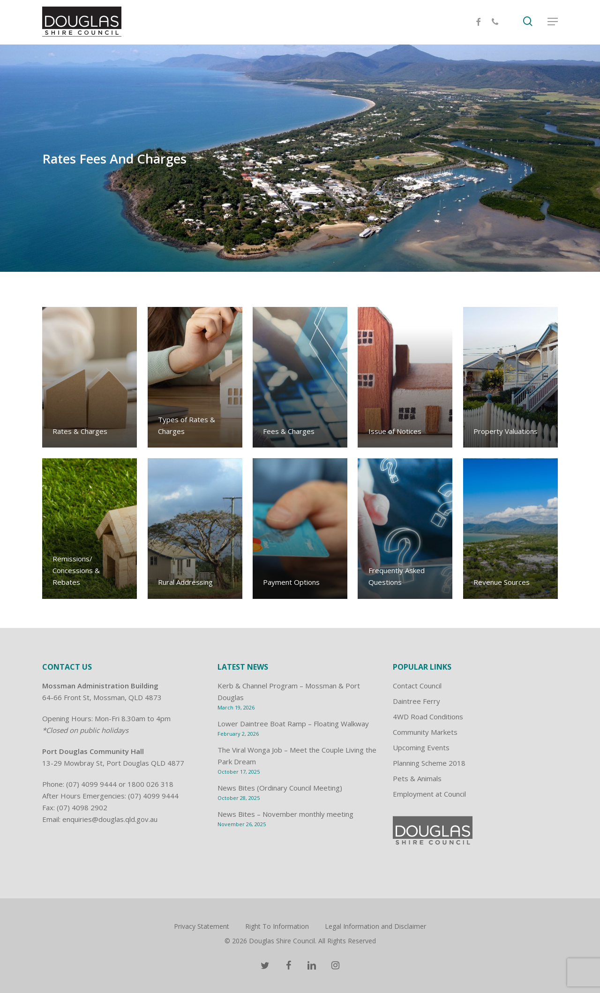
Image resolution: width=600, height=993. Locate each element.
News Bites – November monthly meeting (285, 814)
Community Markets (425, 732)
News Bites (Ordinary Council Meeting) (280, 787)
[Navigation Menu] (553, 22)
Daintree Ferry (416, 701)
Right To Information (277, 926)
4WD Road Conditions (428, 716)
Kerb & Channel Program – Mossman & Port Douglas (289, 691)
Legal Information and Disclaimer (375, 926)
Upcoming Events (421, 747)
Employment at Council (429, 794)
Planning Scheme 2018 (429, 763)
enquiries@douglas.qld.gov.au (110, 819)
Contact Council (417, 685)
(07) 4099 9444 (91, 784)
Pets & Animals (417, 778)
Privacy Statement (201, 926)
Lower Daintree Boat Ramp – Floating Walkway (293, 723)
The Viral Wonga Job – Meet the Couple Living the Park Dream (297, 755)
